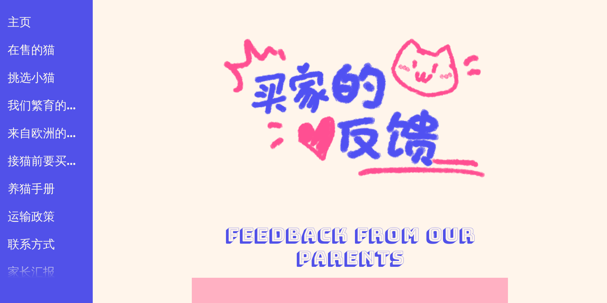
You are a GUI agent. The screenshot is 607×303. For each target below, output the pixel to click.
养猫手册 (31, 189)
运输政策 (31, 217)
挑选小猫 (31, 78)
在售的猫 (31, 50)
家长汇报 (31, 272)
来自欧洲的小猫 (47, 133)
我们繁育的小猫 (47, 106)
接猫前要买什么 (47, 161)
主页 (19, 22)
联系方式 (31, 244)
